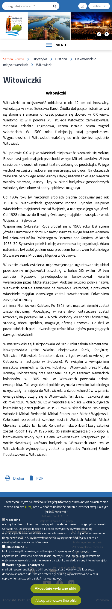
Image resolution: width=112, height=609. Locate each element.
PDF (39, 478)
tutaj (28, 513)
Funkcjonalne (15, 553)
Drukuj (18, 478)
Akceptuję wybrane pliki (55, 595)
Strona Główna (13, 59)
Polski (101, 6)
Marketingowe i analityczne (25, 571)
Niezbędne (13, 526)
